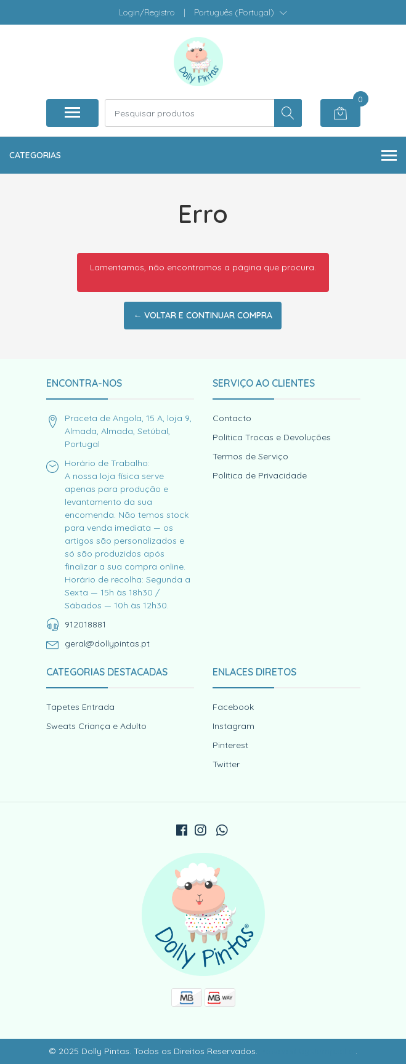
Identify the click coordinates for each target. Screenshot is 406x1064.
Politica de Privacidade (260, 475)
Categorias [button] (203, 156)
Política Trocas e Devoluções (272, 437)
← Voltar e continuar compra (202, 315)
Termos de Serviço (250, 456)
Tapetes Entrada (80, 706)
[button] (240, 12)
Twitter (226, 764)
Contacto (232, 418)
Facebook (233, 706)
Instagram (233, 726)
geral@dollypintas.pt (107, 643)
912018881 (85, 624)
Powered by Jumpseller (307, 1051)
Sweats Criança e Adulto (96, 726)
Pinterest (230, 745)
